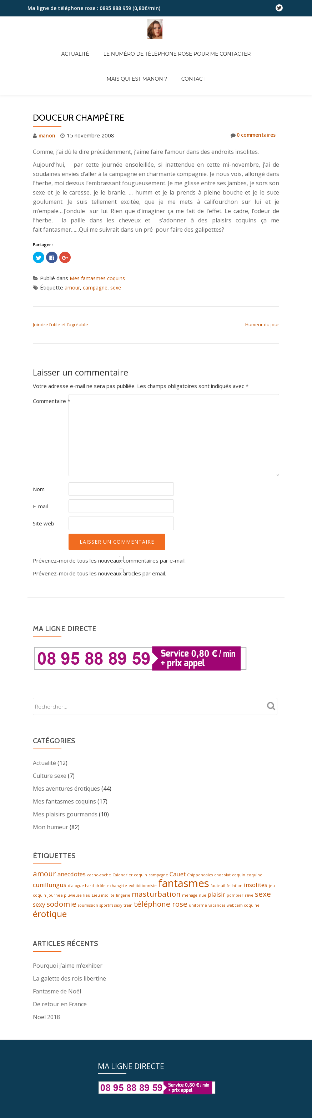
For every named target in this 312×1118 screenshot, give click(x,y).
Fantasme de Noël (57, 995)
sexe (117, 287)
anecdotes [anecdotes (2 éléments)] (71, 875)
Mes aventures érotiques (66, 788)
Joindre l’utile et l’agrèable (60, 324)
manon (48, 135)
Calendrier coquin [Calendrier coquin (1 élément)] (129, 875)
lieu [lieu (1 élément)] (86, 898)
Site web (43, 523)
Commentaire (51, 400)
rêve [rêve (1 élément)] (249, 898)
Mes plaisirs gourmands (65, 814)
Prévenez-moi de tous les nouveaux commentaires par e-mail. (109, 560)
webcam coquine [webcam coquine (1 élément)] (243, 908)
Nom (39, 489)
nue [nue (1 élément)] (202, 898)
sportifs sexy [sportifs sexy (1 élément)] (111, 908)
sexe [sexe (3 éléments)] (263, 897)
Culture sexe (49, 776)
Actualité (45, 46)
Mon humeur (50, 827)
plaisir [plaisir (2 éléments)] (216, 897)
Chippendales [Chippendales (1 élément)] (200, 875)
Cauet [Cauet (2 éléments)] (178, 875)
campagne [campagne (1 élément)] (158, 875)
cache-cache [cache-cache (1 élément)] (99, 875)
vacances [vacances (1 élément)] (216, 908)
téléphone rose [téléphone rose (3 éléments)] (160, 907)
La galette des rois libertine (69, 983)
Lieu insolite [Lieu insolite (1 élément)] (103, 898)
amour (72, 287)
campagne (96, 287)
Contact (156, 56)
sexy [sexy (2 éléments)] (39, 908)
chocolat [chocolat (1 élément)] (222, 875)
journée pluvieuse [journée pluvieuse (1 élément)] (64, 898)
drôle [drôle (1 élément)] (100, 887)
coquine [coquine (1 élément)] (254, 875)
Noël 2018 (46, 1021)
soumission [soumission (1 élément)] (88, 908)
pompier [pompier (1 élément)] (235, 898)
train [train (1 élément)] (128, 908)
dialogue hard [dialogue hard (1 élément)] (81, 887)
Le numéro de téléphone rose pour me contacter (139, 46)
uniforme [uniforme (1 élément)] (198, 908)
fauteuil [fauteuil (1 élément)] (218, 887)
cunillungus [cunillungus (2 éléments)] (49, 886)
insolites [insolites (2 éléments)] (255, 886)
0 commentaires (251, 135)
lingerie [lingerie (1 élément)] (123, 898)
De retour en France (60, 1008)
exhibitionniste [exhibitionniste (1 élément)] (143, 887)
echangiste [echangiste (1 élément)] (117, 887)
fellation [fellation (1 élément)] (234, 887)
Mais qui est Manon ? (250, 46)
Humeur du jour (262, 324)
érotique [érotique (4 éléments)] (50, 918)
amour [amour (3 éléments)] (44, 874)
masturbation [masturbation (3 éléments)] (156, 897)
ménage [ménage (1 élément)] (189, 898)
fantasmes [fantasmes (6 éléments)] (183, 885)
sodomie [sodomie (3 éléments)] (61, 907)
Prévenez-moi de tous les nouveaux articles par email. (99, 573)
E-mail (40, 506)
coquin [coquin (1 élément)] (238, 875)
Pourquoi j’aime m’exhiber (67, 970)
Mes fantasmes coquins (99, 278)
